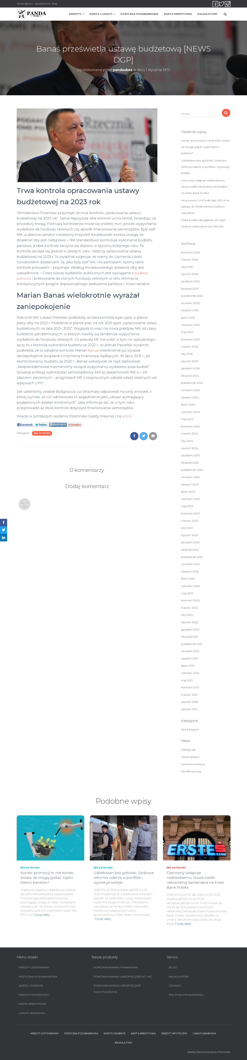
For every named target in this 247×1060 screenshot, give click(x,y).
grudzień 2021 (190, 629)
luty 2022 (187, 615)
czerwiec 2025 (190, 325)
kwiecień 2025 (190, 339)
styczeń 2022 (189, 622)
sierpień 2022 (190, 571)
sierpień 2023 (190, 484)
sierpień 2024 (190, 397)
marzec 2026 (189, 259)
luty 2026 (187, 267)
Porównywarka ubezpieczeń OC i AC (123, 976)
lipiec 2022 (188, 578)
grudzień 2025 (190, 281)
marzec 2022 (189, 607)
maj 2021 (187, 680)
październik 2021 (191, 644)
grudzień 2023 (190, 455)
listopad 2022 (190, 549)
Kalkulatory (207, 13)
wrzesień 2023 (190, 477)
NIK (49, 397)
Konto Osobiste (31, 985)
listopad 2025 (189, 288)
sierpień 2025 (189, 310)
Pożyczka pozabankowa (139, 13)
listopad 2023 (190, 462)
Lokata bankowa (32, 1013)
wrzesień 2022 (190, 564)
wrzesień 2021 (190, 651)
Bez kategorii (42, 433)
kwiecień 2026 (190, 252)
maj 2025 (187, 332)
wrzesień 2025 (190, 303)
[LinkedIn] (3, 537)
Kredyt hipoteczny (34, 994)
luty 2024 (187, 441)
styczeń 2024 (189, 448)
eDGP (127, 416)
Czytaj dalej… (42, 914)
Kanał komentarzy (193, 764)
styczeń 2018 (189, 702)
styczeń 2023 (189, 535)
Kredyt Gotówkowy (34, 967)
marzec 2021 (189, 694)
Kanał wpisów (190, 757)
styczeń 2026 (189, 274)
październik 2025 (192, 295)
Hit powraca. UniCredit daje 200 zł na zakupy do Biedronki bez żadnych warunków (205, 207)
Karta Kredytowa (178, 13)
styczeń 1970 (189, 709)
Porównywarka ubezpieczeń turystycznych (117, 989)
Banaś (93, 350)
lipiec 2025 (188, 317)
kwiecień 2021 (190, 687)
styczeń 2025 (189, 361)
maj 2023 (187, 506)
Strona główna (25, 3)
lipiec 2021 (187, 665)
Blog (54, 3)
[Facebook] (3, 522)
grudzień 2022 (190, 542)
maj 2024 (187, 419)
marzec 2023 (189, 520)
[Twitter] (3, 530)
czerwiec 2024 (190, 412)
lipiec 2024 (188, 404)
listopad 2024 (190, 375)
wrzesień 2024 (190, 390)
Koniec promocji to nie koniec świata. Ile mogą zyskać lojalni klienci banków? (205, 147)
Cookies (175, 985)
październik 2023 (192, 469)
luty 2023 (187, 528)
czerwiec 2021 (190, 673)
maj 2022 (187, 593)
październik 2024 (192, 382)
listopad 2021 (189, 636)
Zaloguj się (188, 749)
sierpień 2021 (189, 658)
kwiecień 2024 (190, 426)
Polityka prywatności (186, 994)
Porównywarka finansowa (116, 967)
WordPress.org (191, 771)
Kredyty (76, 13)
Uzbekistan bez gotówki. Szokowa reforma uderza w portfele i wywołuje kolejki (205, 167)
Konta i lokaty (102, 13)
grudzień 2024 (190, 368)
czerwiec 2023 (190, 499)
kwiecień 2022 (190, 600)
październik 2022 (192, 557)
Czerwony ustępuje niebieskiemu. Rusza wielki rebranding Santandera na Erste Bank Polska (204, 187)
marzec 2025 (189, 346)
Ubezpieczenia (42, 3)
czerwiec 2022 (190, 586)
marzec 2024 (189, 433)
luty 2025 (187, 354)
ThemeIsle (224, 1051)
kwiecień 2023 (190, 513)
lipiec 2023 (188, 491)
